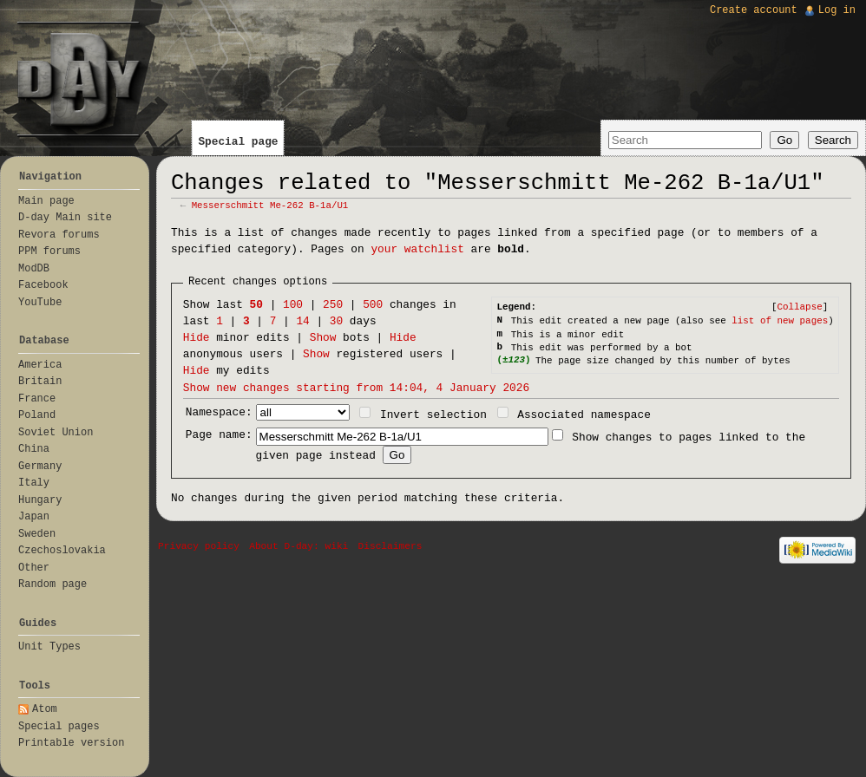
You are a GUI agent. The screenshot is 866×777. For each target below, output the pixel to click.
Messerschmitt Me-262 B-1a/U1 (270, 205)
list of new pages (780, 321)
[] (799, 307)
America (40, 365)
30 (336, 321)
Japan (33, 517)
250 (333, 304)
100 (293, 304)
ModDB (33, 269)
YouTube (40, 303)
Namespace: (219, 412)
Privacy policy (198, 546)
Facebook (43, 285)
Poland (37, 415)
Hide (196, 337)
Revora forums (59, 235)
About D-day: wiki (298, 546)
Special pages (59, 727)
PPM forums (49, 251)
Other (33, 568)
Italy (33, 483)
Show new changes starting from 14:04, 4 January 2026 (356, 388)
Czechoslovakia (62, 551)
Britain (40, 381)
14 (302, 321)
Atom (44, 709)
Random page (52, 584)
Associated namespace (584, 414)
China (33, 449)
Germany (40, 466)
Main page (46, 201)
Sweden (37, 534)
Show (323, 337)
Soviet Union (55, 433)
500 (373, 304)
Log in (837, 10)
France (37, 399)
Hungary (40, 500)
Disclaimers (390, 546)
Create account (753, 10)
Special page (238, 141)
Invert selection (433, 414)
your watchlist (417, 249)
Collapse (799, 307)
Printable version (71, 743)
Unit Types (49, 647)
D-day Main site (65, 218)
